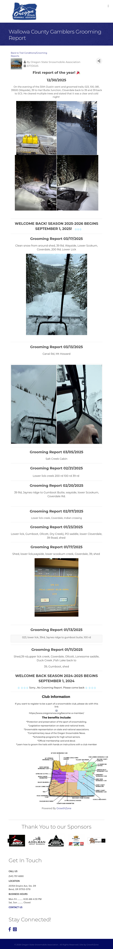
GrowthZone (63, 808)
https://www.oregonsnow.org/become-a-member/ (56, 713)
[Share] (99, 61)
